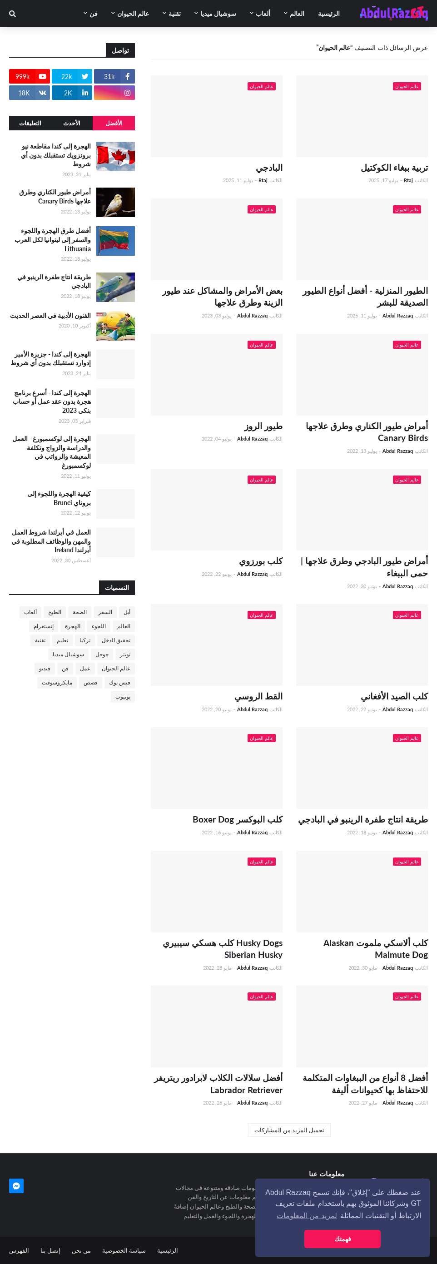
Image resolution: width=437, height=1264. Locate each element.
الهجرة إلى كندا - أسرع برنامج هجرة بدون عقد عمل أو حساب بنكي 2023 (52, 401)
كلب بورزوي (261, 560)
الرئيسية (167, 1250)
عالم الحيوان (116, 668)
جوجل (102, 654)
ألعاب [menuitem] (263, 13)
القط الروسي (258, 696)
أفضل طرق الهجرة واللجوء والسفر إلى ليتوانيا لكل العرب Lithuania (53, 239)
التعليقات (30, 123)
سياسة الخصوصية (124, 1250)
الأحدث (71, 123)
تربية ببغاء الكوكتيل (394, 167)
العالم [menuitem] (297, 13)
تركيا (84, 640)
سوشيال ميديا (68, 654)
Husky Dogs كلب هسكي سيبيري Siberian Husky (223, 948)
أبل (127, 612)
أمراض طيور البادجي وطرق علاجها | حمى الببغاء (364, 566)
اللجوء (99, 626)
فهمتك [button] (342, 1239)
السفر (105, 612)
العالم (123, 626)
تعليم (62, 640)
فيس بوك (119, 682)
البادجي (269, 167)
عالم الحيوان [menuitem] (133, 13)
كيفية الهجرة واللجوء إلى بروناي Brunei (59, 498)
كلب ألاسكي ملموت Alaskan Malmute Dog (375, 948)
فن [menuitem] (93, 13)
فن (65, 668)
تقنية (40, 640)
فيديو (44, 668)
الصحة (80, 612)
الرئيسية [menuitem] (329, 13)
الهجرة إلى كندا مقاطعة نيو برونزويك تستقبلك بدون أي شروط (56, 155)
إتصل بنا (50, 1250)
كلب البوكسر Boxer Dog (238, 819)
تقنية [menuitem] (175, 13)
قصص (91, 682)
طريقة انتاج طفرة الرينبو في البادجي (363, 819)
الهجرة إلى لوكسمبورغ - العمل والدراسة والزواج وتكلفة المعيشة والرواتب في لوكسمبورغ (51, 452)
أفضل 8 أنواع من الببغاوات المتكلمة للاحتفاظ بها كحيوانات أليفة (365, 1083)
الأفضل (114, 123)
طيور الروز (263, 426)
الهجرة (72, 626)
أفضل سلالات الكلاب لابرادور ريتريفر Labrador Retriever (218, 1083)
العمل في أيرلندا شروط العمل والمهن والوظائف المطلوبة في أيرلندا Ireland (51, 541)
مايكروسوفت (57, 682)
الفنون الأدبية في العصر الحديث (50, 315)
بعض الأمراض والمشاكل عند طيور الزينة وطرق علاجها (222, 296)
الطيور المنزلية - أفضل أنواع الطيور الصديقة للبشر (365, 296)
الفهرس (19, 1250)
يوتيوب (122, 696)
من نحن (81, 1250)
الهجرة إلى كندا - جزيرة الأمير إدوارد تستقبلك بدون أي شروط (50, 358)
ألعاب (30, 612)
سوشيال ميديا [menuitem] (218, 13)
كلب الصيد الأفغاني (394, 696)
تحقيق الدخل (116, 640)
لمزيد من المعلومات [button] (307, 1215)
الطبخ (54, 612)
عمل (85, 668)
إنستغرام (44, 626)
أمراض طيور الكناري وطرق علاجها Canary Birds (367, 432)
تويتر (125, 654)
